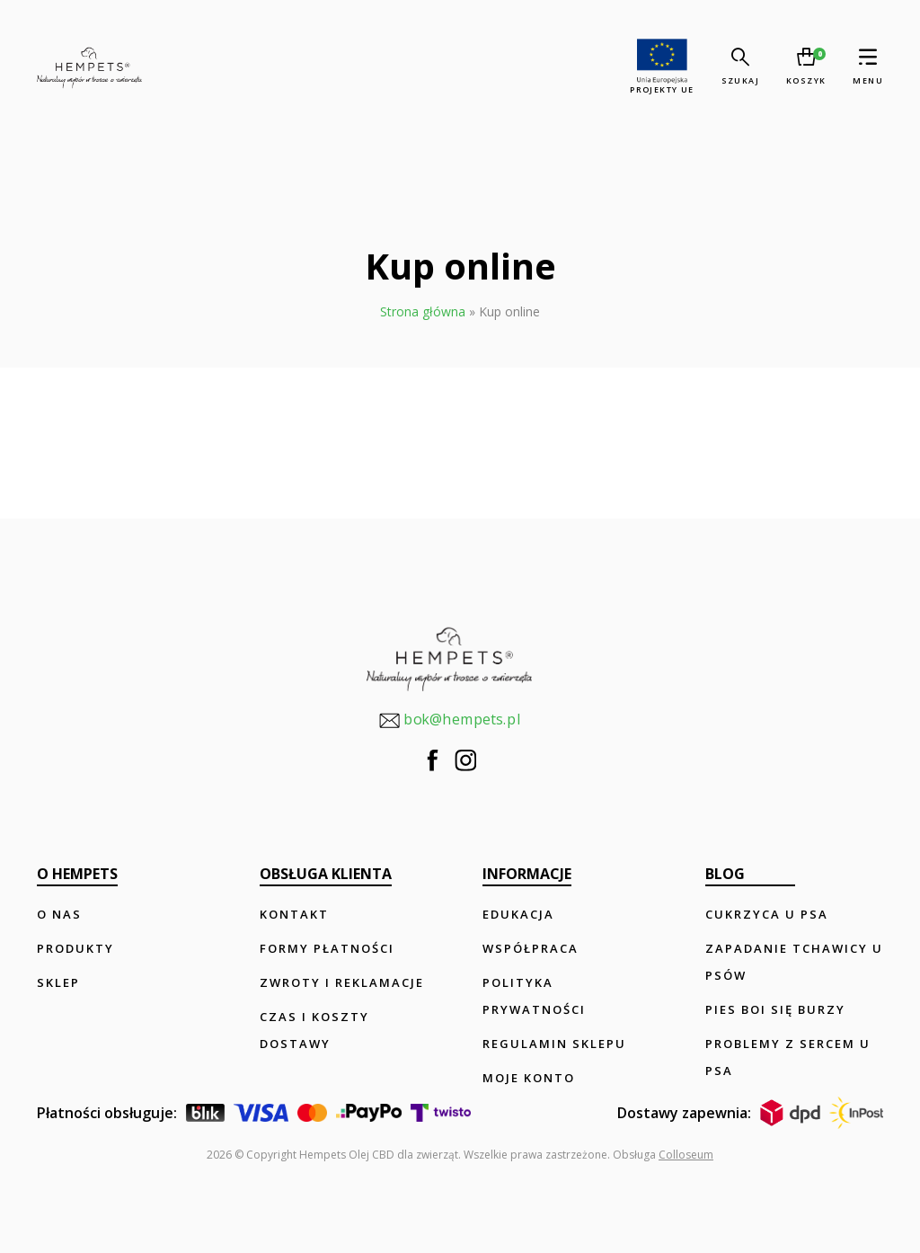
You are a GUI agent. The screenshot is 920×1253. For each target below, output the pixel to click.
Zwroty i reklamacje (342, 982)
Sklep (58, 982)
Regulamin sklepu (554, 1043)
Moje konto (528, 1078)
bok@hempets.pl (449, 720)
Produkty (75, 948)
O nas (59, 914)
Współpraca (530, 948)
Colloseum (686, 1154)
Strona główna (422, 311)
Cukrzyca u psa (766, 914)
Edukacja (518, 914)
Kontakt (294, 914)
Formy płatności (327, 948)
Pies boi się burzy (775, 1009)
